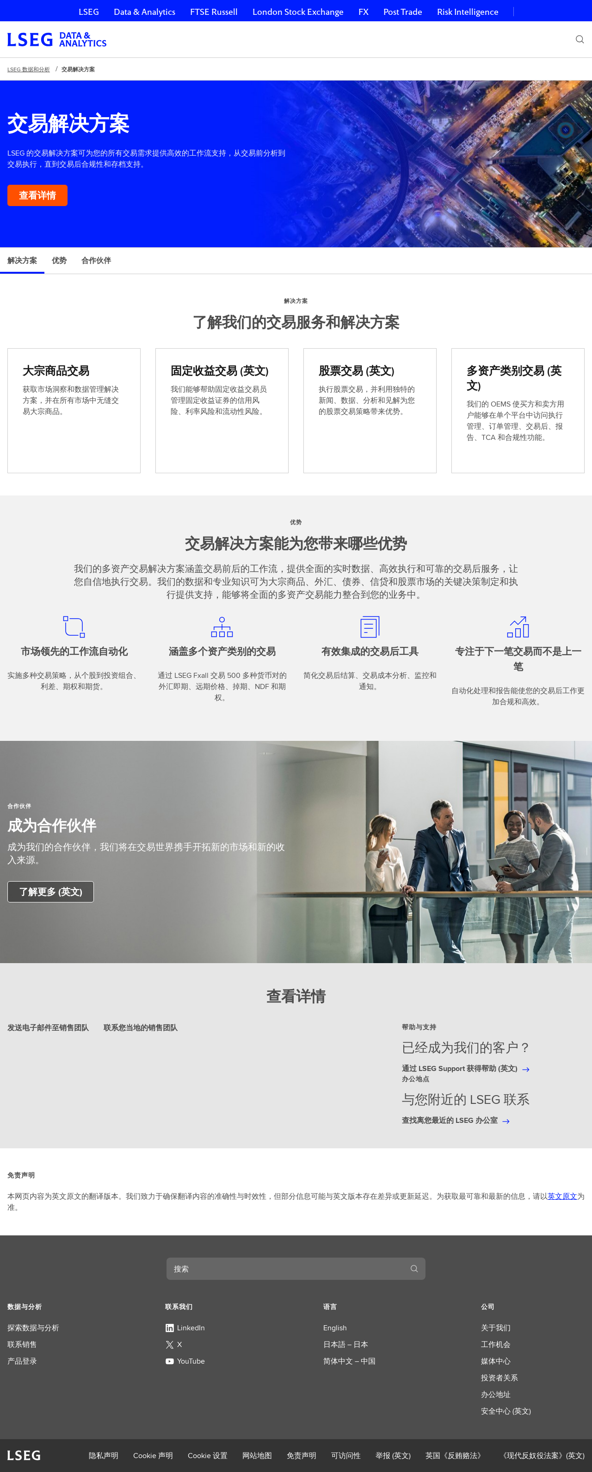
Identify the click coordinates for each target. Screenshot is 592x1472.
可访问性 (346, 1455)
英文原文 (562, 1196)
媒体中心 (496, 1361)
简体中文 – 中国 (349, 1361)
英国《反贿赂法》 (455, 1455)
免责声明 (301, 1455)
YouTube (185, 1361)
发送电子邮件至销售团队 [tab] (48, 1027)
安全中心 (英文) (506, 1411)
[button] (59, 1306)
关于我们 (496, 1327)
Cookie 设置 (208, 1455)
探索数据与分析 (33, 1327)
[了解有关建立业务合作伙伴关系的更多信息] (50, 891)
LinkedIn (185, 1327)
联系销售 (22, 1344)
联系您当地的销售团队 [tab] (141, 1027)
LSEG (89, 11)
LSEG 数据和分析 (28, 69)
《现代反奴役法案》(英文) (542, 1455)
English (335, 1327)
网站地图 (257, 1455)
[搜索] (580, 39)
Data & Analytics (144, 11)
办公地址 (496, 1394)
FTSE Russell (214, 11)
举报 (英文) (393, 1455)
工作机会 (496, 1344)
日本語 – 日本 (345, 1344)
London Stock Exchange (298, 11)
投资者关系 (499, 1377)
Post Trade (402, 11)
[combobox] (284, 1269)
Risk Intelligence (468, 11)
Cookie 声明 (153, 1455)
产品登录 (22, 1361)
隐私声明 (103, 1455)
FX (363, 11)
